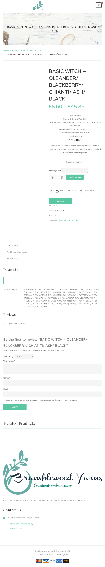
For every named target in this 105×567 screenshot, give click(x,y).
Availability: (54, 210)
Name (6, 378)
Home (6, 51)
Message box (55, 171)
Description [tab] (12, 245)
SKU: (51, 205)
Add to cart (77, 177)
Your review (9, 361)
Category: (53, 220)
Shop (14, 51)
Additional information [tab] (17, 252)
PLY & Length (54, 160)
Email (6, 389)
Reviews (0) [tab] (12, 258)
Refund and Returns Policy (21, 524)
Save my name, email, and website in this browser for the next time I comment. (42, 400)
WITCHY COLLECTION (31, 51)
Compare (86, 190)
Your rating (9, 356)
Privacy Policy (15, 529)
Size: (51, 215)
